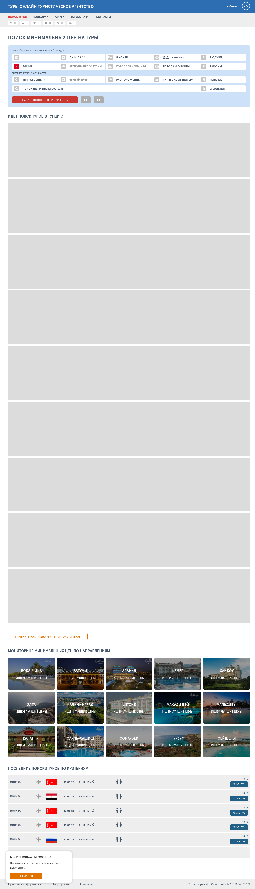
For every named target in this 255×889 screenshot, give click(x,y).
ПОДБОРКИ (40, 17)
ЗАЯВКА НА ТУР (80, 17)
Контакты (86, 884)
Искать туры (239, 784)
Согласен (26, 876)
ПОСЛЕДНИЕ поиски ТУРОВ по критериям (48, 768)
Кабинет (232, 6)
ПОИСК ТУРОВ (17, 17)
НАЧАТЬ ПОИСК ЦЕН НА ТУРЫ (45, 99)
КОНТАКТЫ (103, 17)
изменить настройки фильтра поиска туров (48, 636)
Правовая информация (24, 884)
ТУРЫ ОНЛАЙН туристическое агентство (51, 6)
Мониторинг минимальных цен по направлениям (59, 651)
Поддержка (60, 884)
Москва (15, 782)
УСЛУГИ (59, 17)
